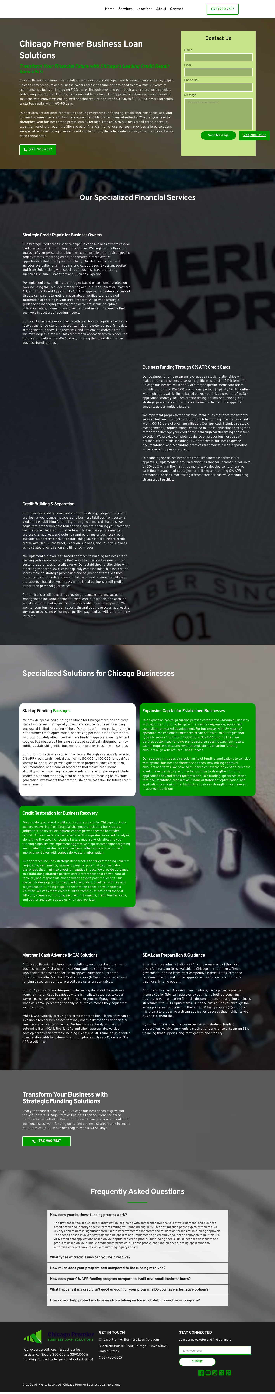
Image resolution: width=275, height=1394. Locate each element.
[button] (137, 1215)
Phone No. (191, 85)
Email (188, 67)
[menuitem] (109, 9)
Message (190, 102)
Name (188, 50)
